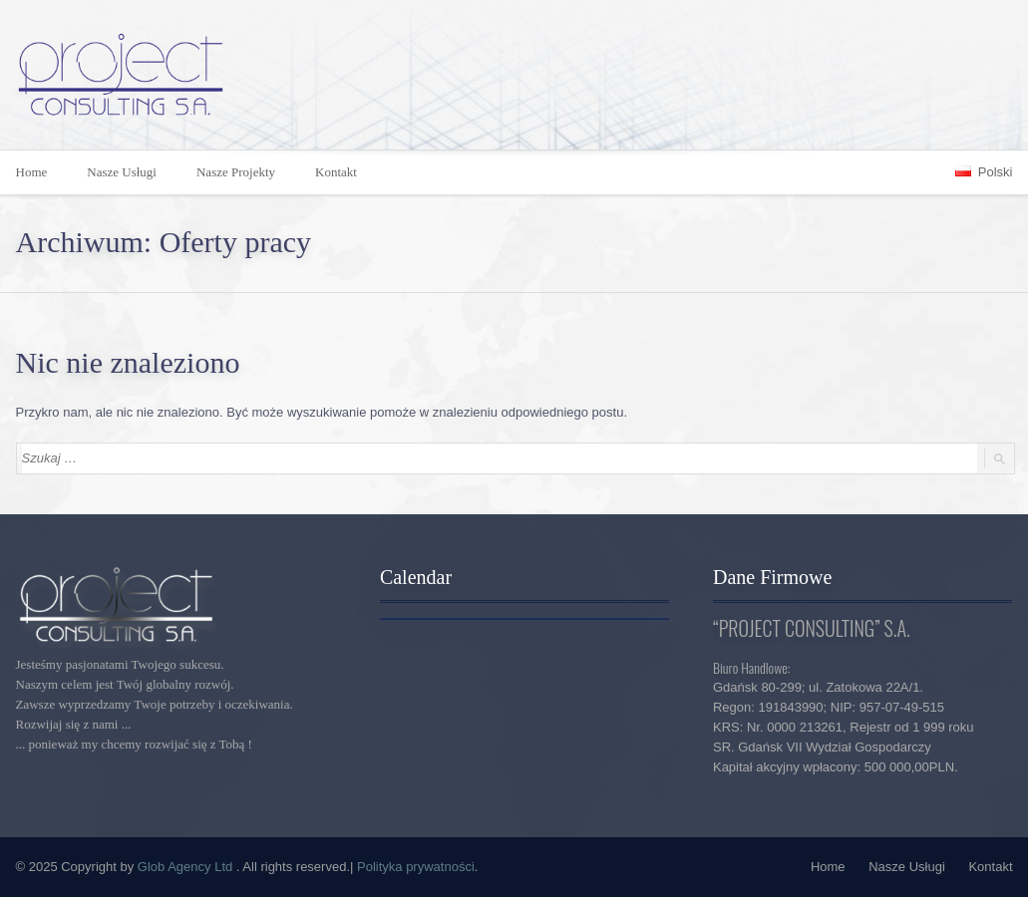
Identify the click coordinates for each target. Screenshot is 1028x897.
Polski (983, 171)
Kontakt (336, 171)
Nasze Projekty (235, 171)
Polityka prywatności (416, 866)
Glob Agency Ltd (187, 866)
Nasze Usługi (122, 171)
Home (828, 866)
